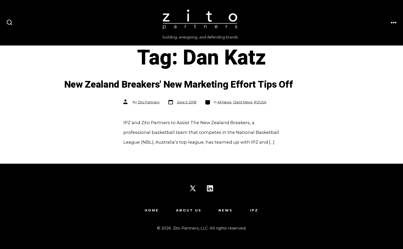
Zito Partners (148, 102)
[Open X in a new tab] (193, 188)
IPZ (254, 210)
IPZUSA (260, 102)
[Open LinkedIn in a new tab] (210, 188)
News (225, 210)
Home (152, 210)
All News (224, 102)
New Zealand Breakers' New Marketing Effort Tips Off (178, 85)
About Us (189, 210)
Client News (242, 102)
